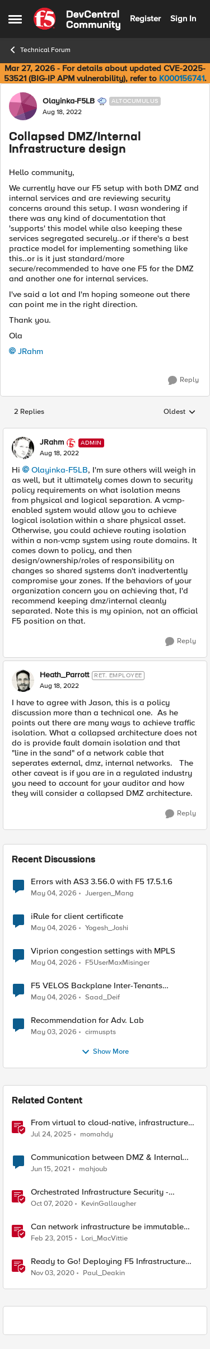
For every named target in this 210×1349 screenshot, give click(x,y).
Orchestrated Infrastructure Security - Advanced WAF (100, 1192)
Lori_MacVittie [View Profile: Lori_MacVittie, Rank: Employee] (104, 1238)
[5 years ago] (51, 1168)
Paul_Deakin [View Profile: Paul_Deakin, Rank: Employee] (104, 1273)
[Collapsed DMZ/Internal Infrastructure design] (59, 453)
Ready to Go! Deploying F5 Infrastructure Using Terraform (108, 1261)
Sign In (183, 18)
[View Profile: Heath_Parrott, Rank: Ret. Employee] (23, 680)
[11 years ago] (52, 1238)
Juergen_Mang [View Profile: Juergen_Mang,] (109, 893)
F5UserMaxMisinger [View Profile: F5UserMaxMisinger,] (117, 962)
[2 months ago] (54, 893)
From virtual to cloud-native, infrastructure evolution (109, 1123)
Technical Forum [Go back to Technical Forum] (39, 49)
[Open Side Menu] (15, 19)
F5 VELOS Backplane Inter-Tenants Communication (96, 985)
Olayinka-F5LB (59, 470)
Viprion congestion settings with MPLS (103, 951)
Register (145, 18)
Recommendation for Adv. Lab (87, 1020)
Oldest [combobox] (180, 412)
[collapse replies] (105, 433)
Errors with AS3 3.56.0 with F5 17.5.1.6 (101, 881)
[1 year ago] (51, 1134)
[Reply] (183, 380)
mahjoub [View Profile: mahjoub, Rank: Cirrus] (93, 1168)
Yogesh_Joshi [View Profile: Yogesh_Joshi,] (106, 927)
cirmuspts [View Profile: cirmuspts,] (100, 1031)
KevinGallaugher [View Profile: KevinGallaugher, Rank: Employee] (108, 1203)
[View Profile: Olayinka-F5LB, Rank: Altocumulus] (23, 106)
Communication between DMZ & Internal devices (107, 1157)
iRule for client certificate (77, 916)
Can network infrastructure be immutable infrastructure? (107, 1227)
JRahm (30, 351)
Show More (105, 1052)
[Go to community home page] (77, 19)
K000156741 (181, 78)
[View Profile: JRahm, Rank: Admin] (23, 448)
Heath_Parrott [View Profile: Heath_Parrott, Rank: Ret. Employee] (64, 675)
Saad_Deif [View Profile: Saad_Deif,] (102, 997)
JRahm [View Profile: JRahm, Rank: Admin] (52, 442)
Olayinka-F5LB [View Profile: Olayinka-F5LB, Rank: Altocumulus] (69, 101)
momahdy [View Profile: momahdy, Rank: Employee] (96, 1134)
